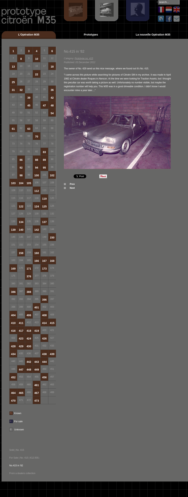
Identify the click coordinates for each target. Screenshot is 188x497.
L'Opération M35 (28, 34)
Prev (72, 184)
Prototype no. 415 (84, 58)
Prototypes (91, 34)
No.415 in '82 (16, 465)
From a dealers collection (22, 473)
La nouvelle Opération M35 (153, 34)
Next (72, 188)
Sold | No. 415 (16, 450)
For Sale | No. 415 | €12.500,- (24, 457)
